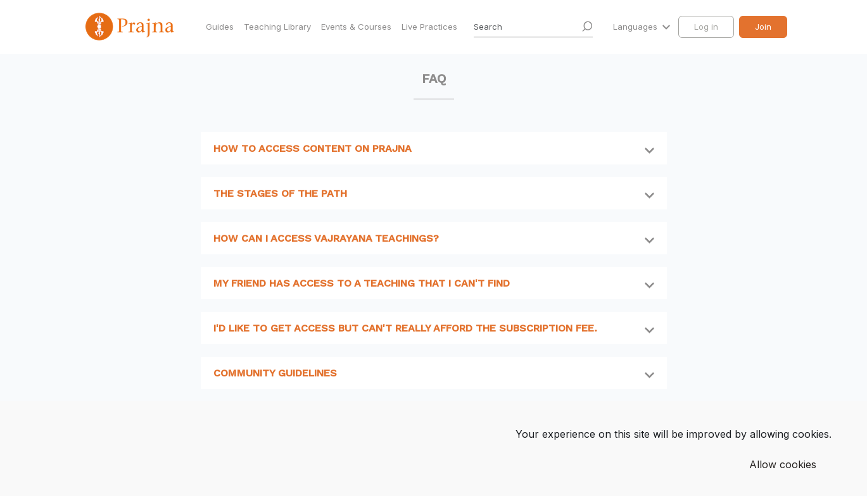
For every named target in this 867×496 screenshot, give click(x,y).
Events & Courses (356, 27)
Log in (706, 27)
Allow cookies (782, 464)
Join (763, 27)
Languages (636, 27)
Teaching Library (277, 27)
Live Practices (429, 27)
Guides (220, 27)
